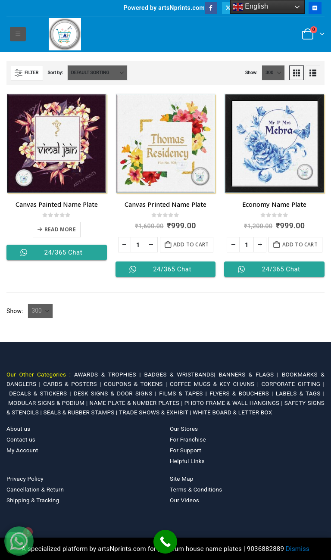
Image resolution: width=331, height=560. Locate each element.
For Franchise (188, 439)
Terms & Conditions (196, 489)
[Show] (273, 73)
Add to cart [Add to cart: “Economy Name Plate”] (300, 244)
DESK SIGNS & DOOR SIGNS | (116, 393)
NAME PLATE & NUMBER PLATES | (137, 402)
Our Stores (184, 428)
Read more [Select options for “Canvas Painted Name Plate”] (60, 229)
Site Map (182, 478)
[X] (228, 8)
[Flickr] (315, 8)
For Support (185, 450)
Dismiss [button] (297, 549)
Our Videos (184, 500)
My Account (22, 450)
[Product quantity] (138, 244)
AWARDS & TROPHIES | (107, 374)
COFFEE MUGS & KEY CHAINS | (216, 383)
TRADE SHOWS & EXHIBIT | (156, 412)
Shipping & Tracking (32, 500)
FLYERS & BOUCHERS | (242, 393)
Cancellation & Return (35, 489)
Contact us (20, 439)
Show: (251, 72)
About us (18, 428)
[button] (18, 34)
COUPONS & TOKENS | (137, 383)
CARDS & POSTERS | (73, 383)
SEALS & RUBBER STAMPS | (81, 412)
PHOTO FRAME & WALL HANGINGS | (234, 402)
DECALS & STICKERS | (41, 393)
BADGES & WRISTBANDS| (181, 374)
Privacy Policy (25, 478)
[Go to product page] (56, 143)
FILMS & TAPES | (184, 393)
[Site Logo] (65, 34)
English (251, 7)
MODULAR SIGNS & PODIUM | (48, 402)
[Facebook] (211, 8)
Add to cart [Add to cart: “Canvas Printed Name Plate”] (191, 244)
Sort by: (55, 72)
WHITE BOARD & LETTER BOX (232, 412)
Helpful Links (187, 460)
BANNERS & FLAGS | (250, 374)
